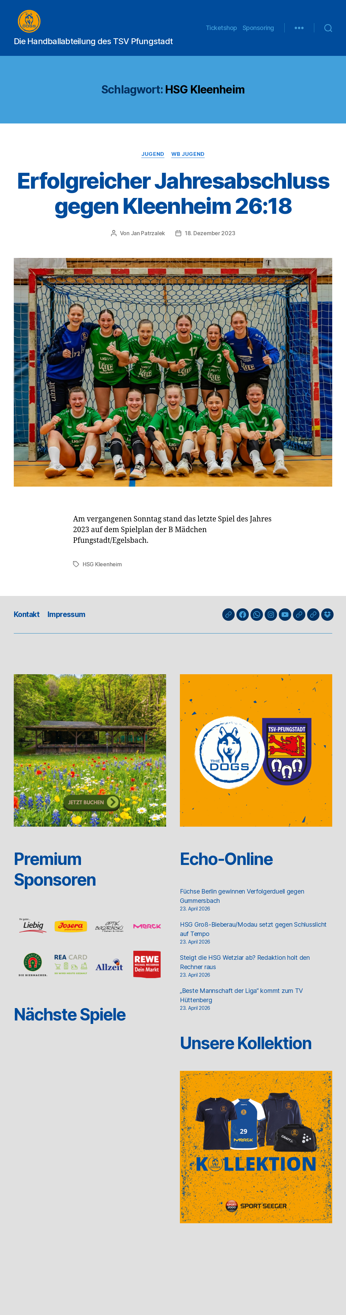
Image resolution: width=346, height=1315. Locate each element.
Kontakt (26, 622)
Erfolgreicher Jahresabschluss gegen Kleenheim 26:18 (173, 201)
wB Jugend (188, 162)
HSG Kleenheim (102, 572)
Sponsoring (258, 32)
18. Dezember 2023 (210, 241)
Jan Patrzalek (148, 241)
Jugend (152, 162)
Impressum (66, 622)
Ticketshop (221, 32)
